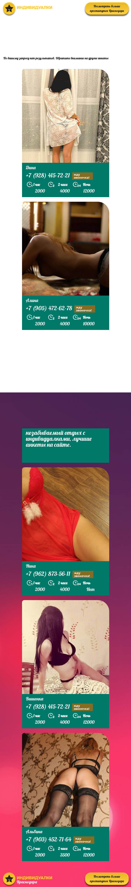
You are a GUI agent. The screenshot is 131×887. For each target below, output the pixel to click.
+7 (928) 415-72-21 (59, 176)
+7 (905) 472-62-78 (60, 309)
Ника (31, 566)
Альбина (34, 831)
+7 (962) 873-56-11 (59, 574)
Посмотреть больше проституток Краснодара (107, 8)
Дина (31, 167)
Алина (32, 300)
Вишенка (34, 699)
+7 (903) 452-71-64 (60, 840)
